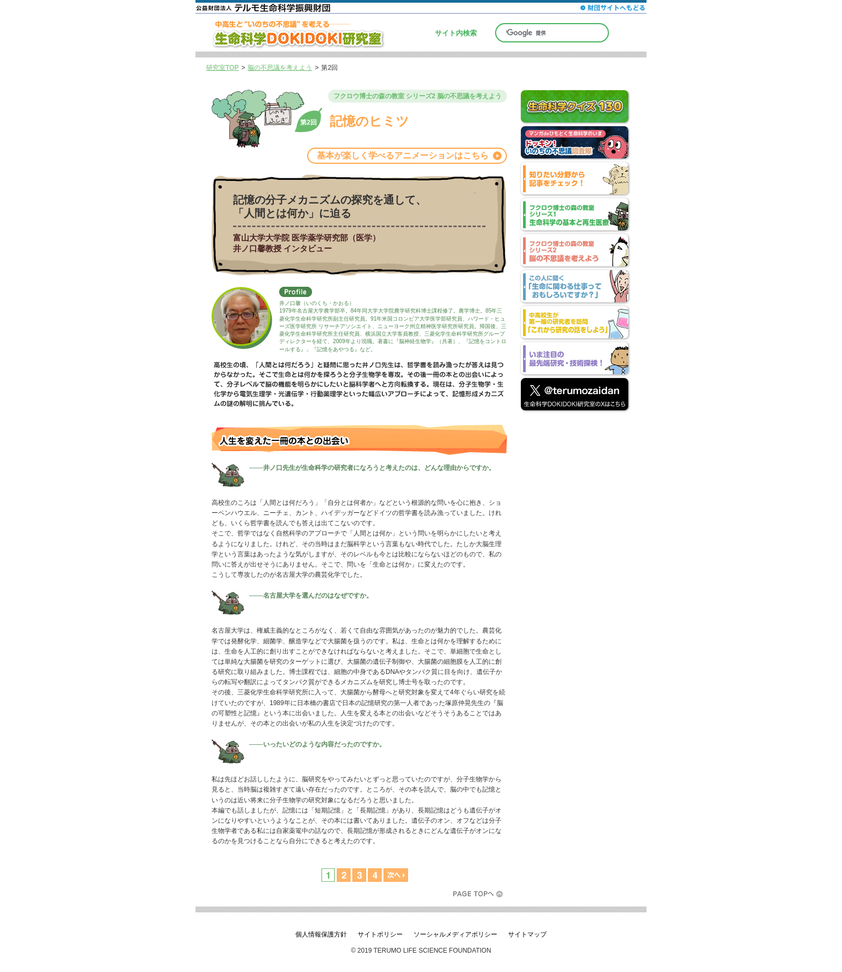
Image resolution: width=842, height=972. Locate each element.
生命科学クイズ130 (574, 108)
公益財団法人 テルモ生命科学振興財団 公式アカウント (574, 396)
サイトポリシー (380, 934)
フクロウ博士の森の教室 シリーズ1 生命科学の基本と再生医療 (574, 216)
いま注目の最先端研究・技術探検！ (574, 360)
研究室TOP (222, 67)
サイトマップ (527, 934)
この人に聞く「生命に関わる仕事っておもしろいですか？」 (574, 288)
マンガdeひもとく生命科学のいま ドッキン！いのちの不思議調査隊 (574, 144)
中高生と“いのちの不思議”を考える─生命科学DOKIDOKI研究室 (306, 33)
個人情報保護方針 (321, 934)
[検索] (552, 33)
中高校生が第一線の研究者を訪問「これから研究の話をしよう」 (574, 324)
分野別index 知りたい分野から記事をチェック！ (574, 180)
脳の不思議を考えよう (280, 67)
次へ (395, 875)
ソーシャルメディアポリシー (455, 934)
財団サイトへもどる (613, 8)
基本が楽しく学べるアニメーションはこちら (403, 155)
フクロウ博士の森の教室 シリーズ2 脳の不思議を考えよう (574, 252)
